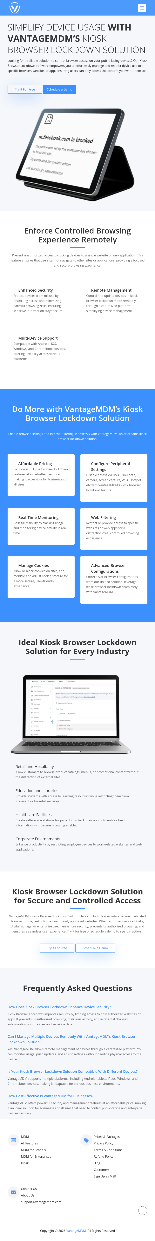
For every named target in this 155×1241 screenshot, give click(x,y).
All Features (29, 1143)
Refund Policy (103, 1156)
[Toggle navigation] (142, 8)
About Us (27, 1195)
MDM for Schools (33, 1150)
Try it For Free (25, 89)
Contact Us (29, 1189)
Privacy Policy (103, 1143)
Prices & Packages (107, 1137)
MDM (25, 1137)
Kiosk (25, 1163)
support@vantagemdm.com (41, 1202)
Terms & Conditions (108, 1150)
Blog (97, 1163)
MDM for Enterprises (36, 1156)
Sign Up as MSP (105, 1176)
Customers (102, 1170)
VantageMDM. (76, 1231)
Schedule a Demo (59, 89)
